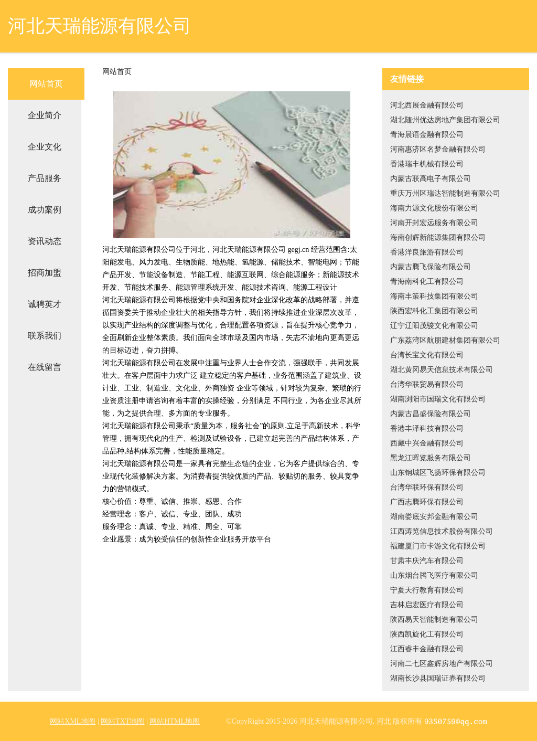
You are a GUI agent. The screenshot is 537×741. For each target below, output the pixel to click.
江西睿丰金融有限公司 (427, 649)
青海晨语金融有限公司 (427, 135)
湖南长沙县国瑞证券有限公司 (438, 678)
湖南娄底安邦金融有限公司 (434, 517)
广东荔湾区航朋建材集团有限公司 (445, 340)
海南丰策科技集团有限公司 (434, 296)
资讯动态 (44, 241)
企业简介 (44, 115)
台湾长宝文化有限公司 (427, 355)
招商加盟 (44, 272)
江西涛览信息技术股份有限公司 (441, 531)
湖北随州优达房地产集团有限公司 (445, 120)
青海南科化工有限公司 (427, 281)
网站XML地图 (72, 721)
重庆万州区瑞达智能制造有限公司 (445, 193)
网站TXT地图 (122, 721)
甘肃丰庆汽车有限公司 (427, 561)
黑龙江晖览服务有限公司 (430, 458)
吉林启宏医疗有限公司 (427, 605)
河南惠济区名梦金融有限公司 (438, 149)
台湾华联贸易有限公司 (427, 384)
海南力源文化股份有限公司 (434, 208)
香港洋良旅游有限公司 (427, 252)
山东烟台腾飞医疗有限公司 (434, 575)
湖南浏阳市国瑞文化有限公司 (438, 399)
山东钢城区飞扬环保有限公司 (438, 473)
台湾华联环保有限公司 (427, 487)
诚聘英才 (44, 304)
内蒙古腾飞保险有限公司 (430, 267)
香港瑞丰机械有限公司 (427, 164)
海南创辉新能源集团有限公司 (438, 237)
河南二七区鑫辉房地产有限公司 (441, 664)
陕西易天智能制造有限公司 (434, 619)
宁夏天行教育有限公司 (427, 590)
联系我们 (44, 335)
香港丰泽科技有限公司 (427, 428)
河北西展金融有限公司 (427, 105)
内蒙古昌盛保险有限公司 (430, 414)
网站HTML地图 (174, 721)
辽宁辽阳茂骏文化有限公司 (434, 326)
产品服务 (44, 178)
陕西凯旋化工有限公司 (427, 634)
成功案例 (44, 209)
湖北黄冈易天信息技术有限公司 (441, 370)
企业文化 (44, 146)
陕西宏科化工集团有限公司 (434, 311)
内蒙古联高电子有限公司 (430, 179)
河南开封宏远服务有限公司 (434, 223)
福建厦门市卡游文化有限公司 (438, 546)
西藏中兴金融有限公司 (427, 443)
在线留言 (44, 367)
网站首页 (46, 83)
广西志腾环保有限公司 (427, 502)
